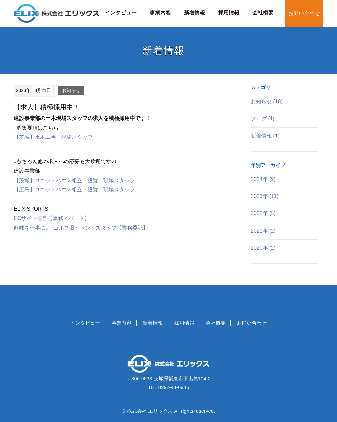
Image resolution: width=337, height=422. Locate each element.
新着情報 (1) (265, 135)
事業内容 (160, 12)
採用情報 (228, 12)
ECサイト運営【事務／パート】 (52, 218)
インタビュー (121, 12)
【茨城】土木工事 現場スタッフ (53, 137)
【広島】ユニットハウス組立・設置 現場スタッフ (74, 189)
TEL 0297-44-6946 (168, 387)
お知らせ (71, 90)
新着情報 (194, 12)
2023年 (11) (265, 196)
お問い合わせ (304, 13)
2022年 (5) (263, 213)
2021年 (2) (263, 231)
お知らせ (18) (267, 101)
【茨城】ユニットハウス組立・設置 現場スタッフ (74, 180)
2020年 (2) (263, 248)
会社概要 (262, 12)
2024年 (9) (263, 179)
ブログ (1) (262, 118)
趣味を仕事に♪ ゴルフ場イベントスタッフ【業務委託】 (81, 228)
